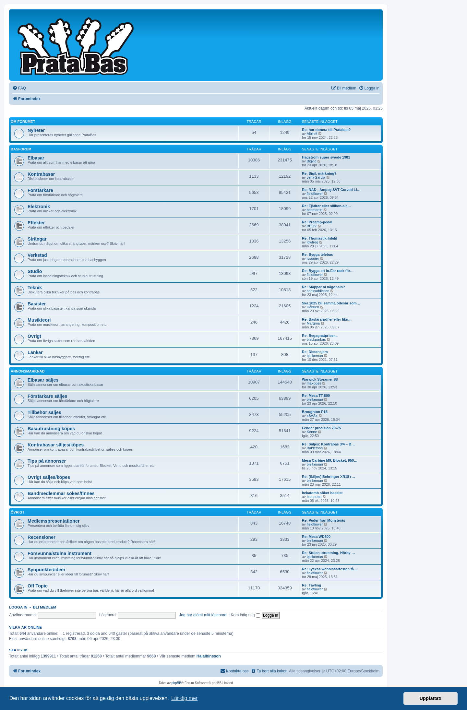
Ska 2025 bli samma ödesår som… (331, 303)
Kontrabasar (41, 174)
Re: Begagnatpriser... (320, 335)
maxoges (314, 383)
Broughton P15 (315, 412)
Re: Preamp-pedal (317, 222)
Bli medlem (44, 607)
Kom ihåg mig (245, 615)
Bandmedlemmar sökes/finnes (61, 493)
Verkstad (37, 255)
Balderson (315, 448)
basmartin (314, 210)
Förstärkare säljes (47, 396)
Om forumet (23, 122)
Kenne (312, 432)
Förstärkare (40, 190)
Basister (37, 303)
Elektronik (39, 206)
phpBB (176, 683)
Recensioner (41, 537)
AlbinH (312, 134)
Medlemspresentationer (54, 521)
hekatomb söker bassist (322, 493)
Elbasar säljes (43, 380)
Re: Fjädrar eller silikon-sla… (326, 206)
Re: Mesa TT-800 (316, 395)
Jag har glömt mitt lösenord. (203, 615)
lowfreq (312, 242)
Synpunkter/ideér (47, 569)
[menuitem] (19, 88)
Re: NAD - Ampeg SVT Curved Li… (331, 190)
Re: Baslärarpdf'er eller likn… (327, 319)
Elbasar (36, 157)
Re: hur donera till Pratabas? (326, 130)
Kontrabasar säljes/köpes (56, 444)
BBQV (312, 226)
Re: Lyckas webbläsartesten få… (329, 569)
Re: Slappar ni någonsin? (323, 287)
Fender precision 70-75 (321, 428)
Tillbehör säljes (44, 412)
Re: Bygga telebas (317, 254)
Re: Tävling (311, 585)
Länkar (35, 352)
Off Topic (38, 585)
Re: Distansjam (315, 352)
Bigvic (311, 161)
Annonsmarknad (28, 371)
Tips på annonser (47, 461)
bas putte (314, 497)
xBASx (312, 416)
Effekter (36, 222)
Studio (35, 271)
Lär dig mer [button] (184, 698)
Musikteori (39, 320)
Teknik (35, 287)
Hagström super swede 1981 (326, 157)
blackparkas (316, 339)
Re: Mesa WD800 (316, 536)
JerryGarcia (316, 177)
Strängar (37, 239)
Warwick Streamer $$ (320, 379)
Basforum (21, 149)
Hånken (313, 307)
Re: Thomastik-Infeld (319, 238)
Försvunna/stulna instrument (59, 553)
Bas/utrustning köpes (51, 428)
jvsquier (313, 258)
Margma (313, 323)
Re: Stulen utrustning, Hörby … (328, 553)
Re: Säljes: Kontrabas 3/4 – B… (328, 444)
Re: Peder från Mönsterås (323, 520)
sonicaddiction (318, 291)
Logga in (18, 607)
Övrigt (34, 336)
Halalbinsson (209, 656)
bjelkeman (315, 356)
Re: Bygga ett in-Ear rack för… (328, 271)
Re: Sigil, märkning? (319, 173)
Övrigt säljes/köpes (49, 477)
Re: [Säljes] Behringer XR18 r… (328, 477)
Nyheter (36, 130)
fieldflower (315, 193)
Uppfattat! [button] (431, 698)
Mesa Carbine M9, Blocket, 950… (329, 460)
